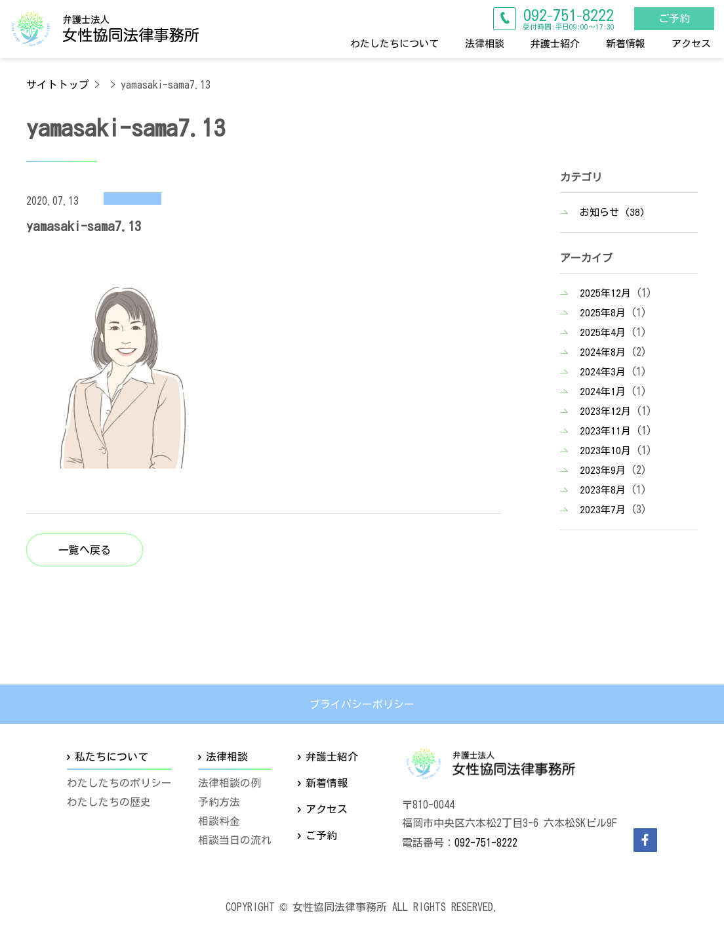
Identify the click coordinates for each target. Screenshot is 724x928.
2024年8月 (603, 352)
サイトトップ (57, 84)
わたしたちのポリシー (119, 783)
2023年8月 (603, 490)
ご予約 (672, 17)
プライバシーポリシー (362, 704)
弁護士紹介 (555, 43)
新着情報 (625, 43)
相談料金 (219, 821)
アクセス (691, 43)
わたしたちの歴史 (109, 802)
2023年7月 (603, 510)
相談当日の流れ (235, 840)
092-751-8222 (485, 842)
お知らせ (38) (612, 212)
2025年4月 (603, 332)
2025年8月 (603, 313)
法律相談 (484, 43)
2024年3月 (603, 372)
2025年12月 (605, 293)
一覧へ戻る (84, 550)
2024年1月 (603, 391)
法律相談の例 (229, 783)
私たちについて (111, 756)
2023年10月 (605, 450)
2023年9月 (603, 470)
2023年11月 (605, 431)
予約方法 (219, 802)
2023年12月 (605, 411)
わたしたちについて (394, 43)
